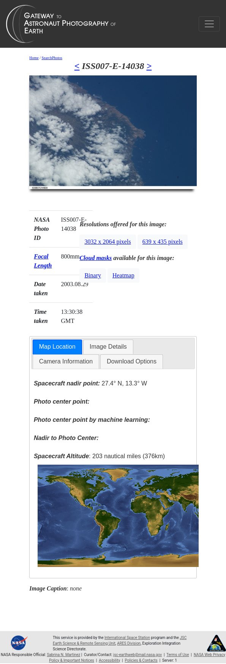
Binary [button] (92, 275)
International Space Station (127, 638)
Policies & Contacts (141, 660)
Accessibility (109, 660)
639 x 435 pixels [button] (162, 241)
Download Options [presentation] (131, 361)
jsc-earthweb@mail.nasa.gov (137, 655)
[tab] (57, 347)
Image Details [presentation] (108, 346)
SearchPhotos (52, 58)
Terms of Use (177, 655)
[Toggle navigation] (209, 23)
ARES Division (129, 643)
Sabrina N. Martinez (63, 655)
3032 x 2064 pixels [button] (107, 241)
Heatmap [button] (123, 275)
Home (33, 58)
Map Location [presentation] (57, 346)
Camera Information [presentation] (66, 361)
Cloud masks (95, 258)
